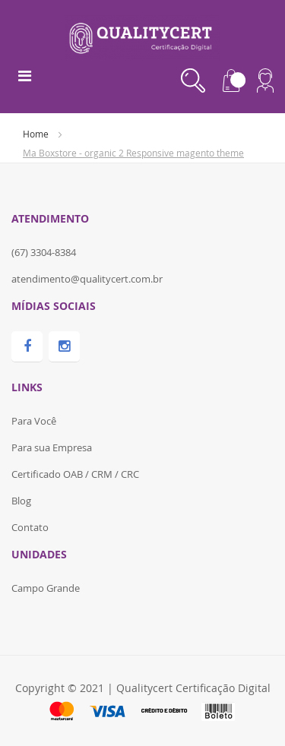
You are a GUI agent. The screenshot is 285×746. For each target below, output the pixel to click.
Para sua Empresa (51, 447)
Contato (30, 527)
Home (37, 134)
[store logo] (142, 36)
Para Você (33, 421)
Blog (21, 500)
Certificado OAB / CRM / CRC (75, 474)
